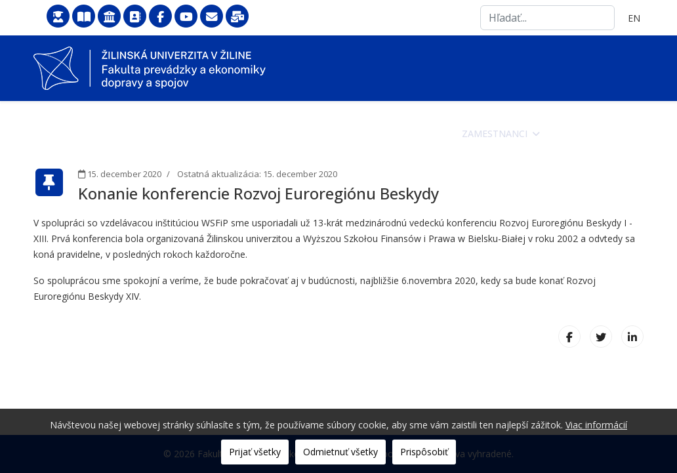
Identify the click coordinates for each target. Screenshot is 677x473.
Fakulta (266, 133)
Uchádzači (338, 133)
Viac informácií (596, 425)
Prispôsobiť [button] (424, 451)
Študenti (413, 133)
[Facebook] (569, 336)
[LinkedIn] (632, 336)
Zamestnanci (494, 133)
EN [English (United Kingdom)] (634, 18)
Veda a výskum (592, 133)
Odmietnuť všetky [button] (340, 451)
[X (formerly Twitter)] (601, 336)
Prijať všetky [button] (255, 451)
